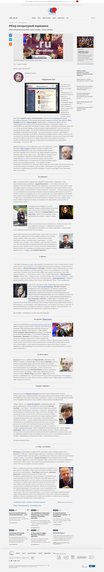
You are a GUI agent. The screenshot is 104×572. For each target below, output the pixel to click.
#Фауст (59, 569)
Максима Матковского (30, 268)
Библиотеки (80, 49)
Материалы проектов (24, 505)
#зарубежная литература (58, 567)
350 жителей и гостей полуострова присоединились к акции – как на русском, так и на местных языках (18, 531)
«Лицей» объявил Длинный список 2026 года (84, 112)
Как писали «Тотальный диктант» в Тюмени (16, 559)
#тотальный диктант (13, 535)
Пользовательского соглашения (68, 1)
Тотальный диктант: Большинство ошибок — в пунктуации (61, 527)
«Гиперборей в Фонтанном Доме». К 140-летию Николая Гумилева (85, 119)
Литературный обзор (22, 22)
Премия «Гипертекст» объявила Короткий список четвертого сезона (85, 91)
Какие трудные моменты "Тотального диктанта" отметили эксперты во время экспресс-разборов (62, 533)
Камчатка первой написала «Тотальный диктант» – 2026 (18, 526)
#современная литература (39, 502)
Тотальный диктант (13, 510)
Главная (15, 505)
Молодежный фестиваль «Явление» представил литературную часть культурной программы (85, 98)
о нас (67, 18)
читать (39, 18)
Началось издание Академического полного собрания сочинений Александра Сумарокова (85, 77)
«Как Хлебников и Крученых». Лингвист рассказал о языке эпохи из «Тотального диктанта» (40, 528)
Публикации (55, 543)
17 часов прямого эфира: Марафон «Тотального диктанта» (38, 559)
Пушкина (67, 375)
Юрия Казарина (65, 274)
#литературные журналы (19, 502)
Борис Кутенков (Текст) (67, 502)
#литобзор (29, 502)
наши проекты (61, 18)
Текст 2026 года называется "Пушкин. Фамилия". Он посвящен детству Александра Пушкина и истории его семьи (41, 566)
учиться (54, 18)
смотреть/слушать (46, 18)
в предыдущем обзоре (25, 428)
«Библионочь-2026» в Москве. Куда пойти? (83, 52)
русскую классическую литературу (39, 324)
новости (34, 18)
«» (47, 319)
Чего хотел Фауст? (59, 558)
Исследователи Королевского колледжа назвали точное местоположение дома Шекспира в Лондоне (85, 106)
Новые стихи (29, 250)
